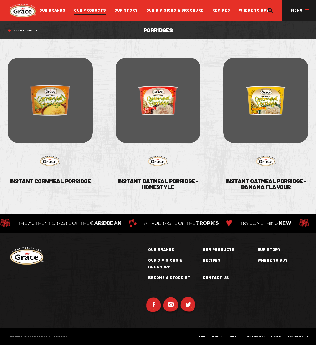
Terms (201, 336)
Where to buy (273, 260)
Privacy (216, 336)
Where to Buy (254, 10)
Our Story (126, 10)
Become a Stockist (169, 277)
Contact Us (216, 277)
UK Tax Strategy (254, 336)
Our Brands (52, 10)
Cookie (232, 336)
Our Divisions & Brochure (175, 10)
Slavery (276, 336)
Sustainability (298, 336)
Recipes (221, 10)
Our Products (90, 10)
